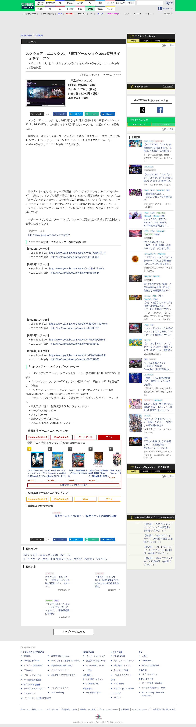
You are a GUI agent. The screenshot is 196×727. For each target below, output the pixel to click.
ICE (140, 652)
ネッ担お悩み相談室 (32, 680)
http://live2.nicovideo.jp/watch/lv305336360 (75, 257)
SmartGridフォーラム (60, 656)
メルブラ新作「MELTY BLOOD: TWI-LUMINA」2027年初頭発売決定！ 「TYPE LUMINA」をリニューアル (158, 225)
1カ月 (169, 41)
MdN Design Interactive (124, 688)
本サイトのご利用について (31, 709)
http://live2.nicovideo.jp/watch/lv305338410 (75, 343)
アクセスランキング (145, 36)
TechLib (117, 697)
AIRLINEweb (119, 656)
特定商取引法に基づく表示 (164, 709)
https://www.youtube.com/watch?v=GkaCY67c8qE (77, 355)
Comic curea (147, 661)
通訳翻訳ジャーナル (122, 665)
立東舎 (89, 670)
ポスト (39, 114)
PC (91, 14)
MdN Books (119, 684)
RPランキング (139, 124)
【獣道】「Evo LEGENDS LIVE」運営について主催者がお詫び (157, 381)
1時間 (133, 41)
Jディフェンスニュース (124, 661)
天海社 (145, 656)
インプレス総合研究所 (33, 665)
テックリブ (115, 693)
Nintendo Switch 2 (37, 437)
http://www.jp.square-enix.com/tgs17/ (49, 235)
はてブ (78, 114)
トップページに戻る (73, 631)
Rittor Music (88, 652)
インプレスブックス (59, 688)
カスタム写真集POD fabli (153, 688)
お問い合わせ (52, 709)
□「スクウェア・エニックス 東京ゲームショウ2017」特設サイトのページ (65, 559)
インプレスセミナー (59, 670)
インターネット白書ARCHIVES (37, 698)
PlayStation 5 (61, 437)
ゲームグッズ (85, 437)
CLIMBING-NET (93, 684)
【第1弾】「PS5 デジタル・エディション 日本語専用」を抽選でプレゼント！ (158, 527)
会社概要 (125, 709)
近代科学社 (88, 688)
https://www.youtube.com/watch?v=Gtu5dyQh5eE (77, 339)
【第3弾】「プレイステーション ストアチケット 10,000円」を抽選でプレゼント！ (158, 550)
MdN (113, 680)
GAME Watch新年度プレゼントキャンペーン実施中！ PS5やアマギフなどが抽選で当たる (154, 518)
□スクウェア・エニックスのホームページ (47, 554)
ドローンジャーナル (32, 675)
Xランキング (141, 120)
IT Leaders (28, 670)
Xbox (85, 499)
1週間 (157, 41)
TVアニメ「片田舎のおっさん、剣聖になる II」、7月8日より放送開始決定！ (158, 422)
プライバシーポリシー (108, 709)
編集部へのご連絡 (87, 709)
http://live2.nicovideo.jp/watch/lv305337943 (75, 359)
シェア (62, 114)
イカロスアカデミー (122, 675)
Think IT (27, 656)
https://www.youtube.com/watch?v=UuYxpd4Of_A (77, 253)
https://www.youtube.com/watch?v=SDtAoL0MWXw (78, 324)
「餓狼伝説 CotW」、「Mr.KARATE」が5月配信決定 (158, 196)
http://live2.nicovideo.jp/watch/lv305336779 (75, 328)
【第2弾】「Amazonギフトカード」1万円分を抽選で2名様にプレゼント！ (158, 538)
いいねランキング (163, 124)
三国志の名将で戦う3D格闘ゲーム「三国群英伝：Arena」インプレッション (157, 444)
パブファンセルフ (149, 674)
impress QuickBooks (150, 665)
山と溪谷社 (88, 675)
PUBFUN (143, 670)
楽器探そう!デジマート (96, 661)
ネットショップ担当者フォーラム (65, 661)
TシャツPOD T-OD (95, 665)
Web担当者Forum (31, 661)
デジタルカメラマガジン (34, 688)
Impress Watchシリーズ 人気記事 (152, 467)
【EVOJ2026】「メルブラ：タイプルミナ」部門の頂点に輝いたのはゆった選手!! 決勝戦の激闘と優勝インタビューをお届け (158, 180)
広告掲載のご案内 (69, 709)
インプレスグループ (140, 709)
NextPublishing (57, 692)
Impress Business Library (62, 665)
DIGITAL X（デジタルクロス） (64, 675)
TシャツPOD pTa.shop (152, 683)
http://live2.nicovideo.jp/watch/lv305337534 (75, 272)
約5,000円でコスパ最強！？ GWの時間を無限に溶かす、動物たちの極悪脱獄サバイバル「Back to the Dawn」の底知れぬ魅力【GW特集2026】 (158, 290)
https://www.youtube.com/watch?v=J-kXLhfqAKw (76, 268)
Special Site (141, 86)
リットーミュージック (95, 656)
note (93, 114)
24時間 (145, 41)
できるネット (30, 693)
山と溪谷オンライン (94, 679)
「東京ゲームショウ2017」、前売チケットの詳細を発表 (84, 516)
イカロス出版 (116, 652)
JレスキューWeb (121, 670)
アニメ (109, 437)
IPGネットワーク (146, 679)
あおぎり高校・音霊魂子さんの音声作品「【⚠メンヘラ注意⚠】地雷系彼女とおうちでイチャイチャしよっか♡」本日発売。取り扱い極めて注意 (158, 410)
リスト (48, 114)
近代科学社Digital (93, 692)
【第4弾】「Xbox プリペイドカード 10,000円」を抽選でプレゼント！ (158, 561)
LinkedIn (109, 114)
